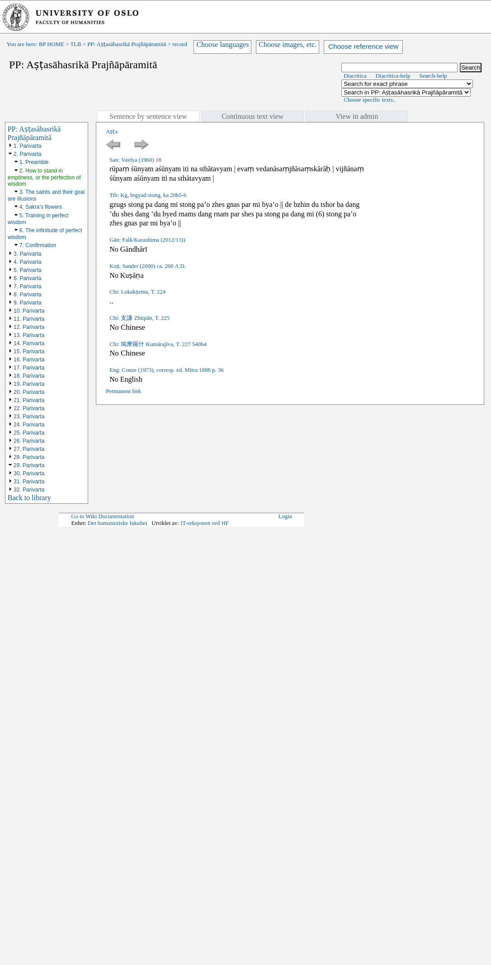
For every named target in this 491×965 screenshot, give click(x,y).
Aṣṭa (112, 131)
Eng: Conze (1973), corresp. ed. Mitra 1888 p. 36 (166, 370)
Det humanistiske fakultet (117, 523)
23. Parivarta (29, 416)
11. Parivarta (29, 319)
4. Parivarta (27, 262)
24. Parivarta (29, 425)
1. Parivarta (27, 146)
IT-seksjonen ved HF (204, 523)
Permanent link (123, 391)
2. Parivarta (27, 154)
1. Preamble (34, 162)
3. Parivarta (27, 254)
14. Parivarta (29, 343)
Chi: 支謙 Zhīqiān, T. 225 (139, 318)
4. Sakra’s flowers (40, 207)
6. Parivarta (27, 278)
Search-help (433, 76)
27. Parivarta (29, 449)
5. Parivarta (27, 270)
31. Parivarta (29, 481)
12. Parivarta (29, 327)
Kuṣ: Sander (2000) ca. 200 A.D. (147, 266)
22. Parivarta (29, 408)
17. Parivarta (29, 368)
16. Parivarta (29, 359)
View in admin (356, 116)
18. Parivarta (29, 376)
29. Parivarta (29, 465)
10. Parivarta (29, 311)
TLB (75, 44)
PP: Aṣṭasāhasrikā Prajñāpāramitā (126, 44)
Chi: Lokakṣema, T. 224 (137, 292)
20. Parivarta (29, 392)
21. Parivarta (29, 400)
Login (286, 516)
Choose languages (222, 44)
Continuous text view (252, 116)
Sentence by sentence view (148, 116)
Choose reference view (363, 46)
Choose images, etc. (287, 44)
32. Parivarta (29, 490)
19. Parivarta (29, 384)
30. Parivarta (29, 473)
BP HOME (51, 44)
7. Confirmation (37, 245)
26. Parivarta (29, 441)
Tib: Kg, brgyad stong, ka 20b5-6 (147, 195)
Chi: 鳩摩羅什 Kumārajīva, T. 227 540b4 (158, 344)
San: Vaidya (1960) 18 (135, 160)
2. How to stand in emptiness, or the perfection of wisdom (44, 177)
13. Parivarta (29, 335)
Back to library (29, 497)
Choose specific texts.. (370, 100)
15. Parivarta (29, 351)
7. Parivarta (27, 286)
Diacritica (355, 76)
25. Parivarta (29, 433)
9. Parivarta (27, 303)
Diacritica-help (393, 76)
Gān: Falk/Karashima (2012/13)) (147, 240)
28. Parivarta (29, 457)
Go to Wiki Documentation (102, 516)
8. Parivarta (27, 294)
